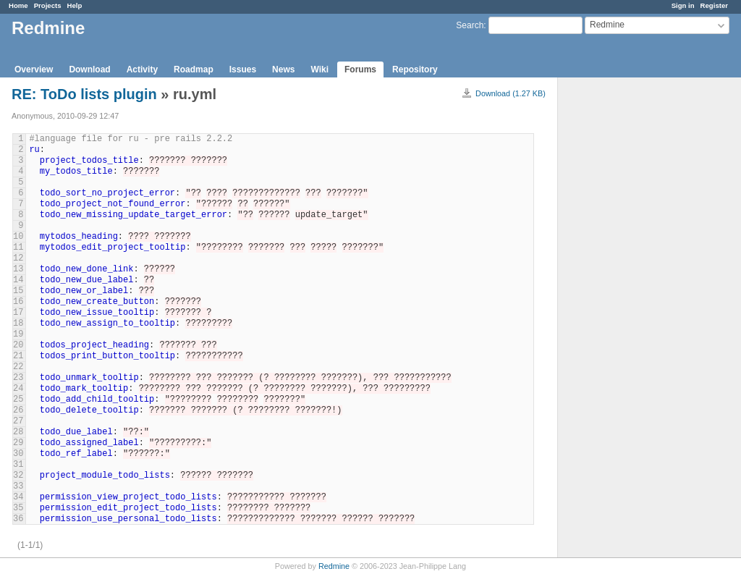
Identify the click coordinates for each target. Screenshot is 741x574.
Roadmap (193, 69)
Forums (360, 69)
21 (18, 356)
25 (18, 399)
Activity (142, 69)
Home (18, 5)
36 (18, 519)
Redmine (334, 566)
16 (18, 302)
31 (18, 465)
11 (18, 247)
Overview (33, 69)
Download (89, 69)
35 (18, 508)
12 (18, 258)
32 (18, 475)
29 (18, 443)
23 (18, 378)
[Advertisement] (630, 305)
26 (18, 410)
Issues (242, 69)
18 (18, 323)
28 (18, 432)
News (283, 69)
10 (18, 237)
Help (74, 5)
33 (18, 486)
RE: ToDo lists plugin (86, 94)
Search (469, 25)
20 (18, 345)
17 (18, 313)
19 (18, 334)
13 (18, 269)
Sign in (683, 5)
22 (18, 367)
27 (18, 421)
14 (18, 280)
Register (714, 5)
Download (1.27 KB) (510, 93)
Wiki (319, 69)
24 (18, 389)
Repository (415, 69)
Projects (48, 5)
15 (18, 291)
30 (18, 454)
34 (18, 497)
